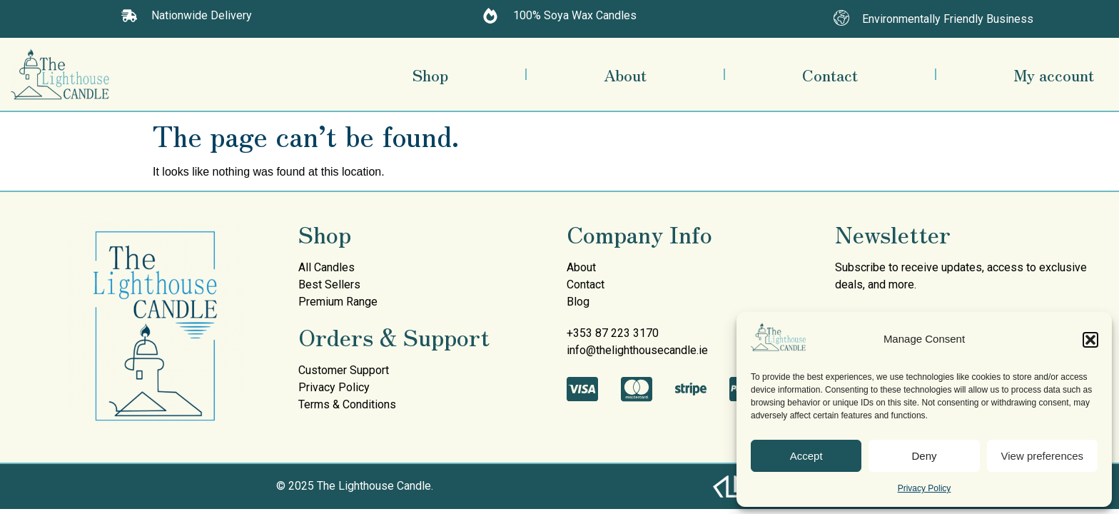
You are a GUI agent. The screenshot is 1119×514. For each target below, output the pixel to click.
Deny (923, 456)
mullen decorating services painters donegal (359, 430)
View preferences (1042, 456)
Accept (806, 456)
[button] (1090, 340)
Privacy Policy (924, 488)
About (625, 74)
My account (1053, 74)
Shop (430, 74)
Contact (830, 74)
